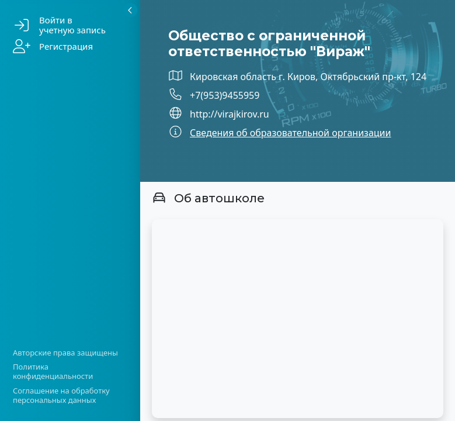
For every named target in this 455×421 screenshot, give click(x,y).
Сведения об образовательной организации (290, 132)
